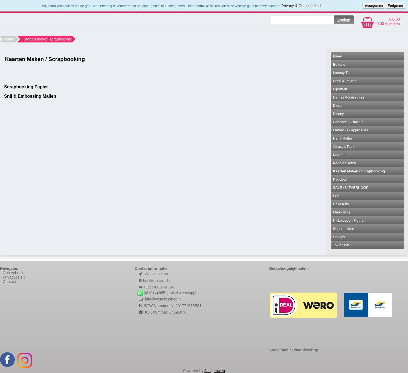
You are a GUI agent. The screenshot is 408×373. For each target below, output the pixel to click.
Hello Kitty (341, 204)
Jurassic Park (343, 146)
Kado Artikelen (344, 163)
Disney (338, 114)
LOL (336, 196)
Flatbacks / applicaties (350, 130)
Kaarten (339, 155)
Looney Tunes (344, 73)
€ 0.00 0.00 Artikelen (388, 21)
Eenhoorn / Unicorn (348, 122)
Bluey (337, 56)
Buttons (339, 64)
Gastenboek (13, 273)
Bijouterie (340, 89)
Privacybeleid (14, 277)
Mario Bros (341, 212)
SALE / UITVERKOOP (350, 188)
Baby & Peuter (344, 81)
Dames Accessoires (348, 97)
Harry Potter (342, 138)
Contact (9, 281)
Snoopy (339, 237)
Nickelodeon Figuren (349, 220)
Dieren (338, 105)
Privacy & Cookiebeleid (301, 6)
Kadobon (340, 179)
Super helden (343, 229)
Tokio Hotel (342, 245)
